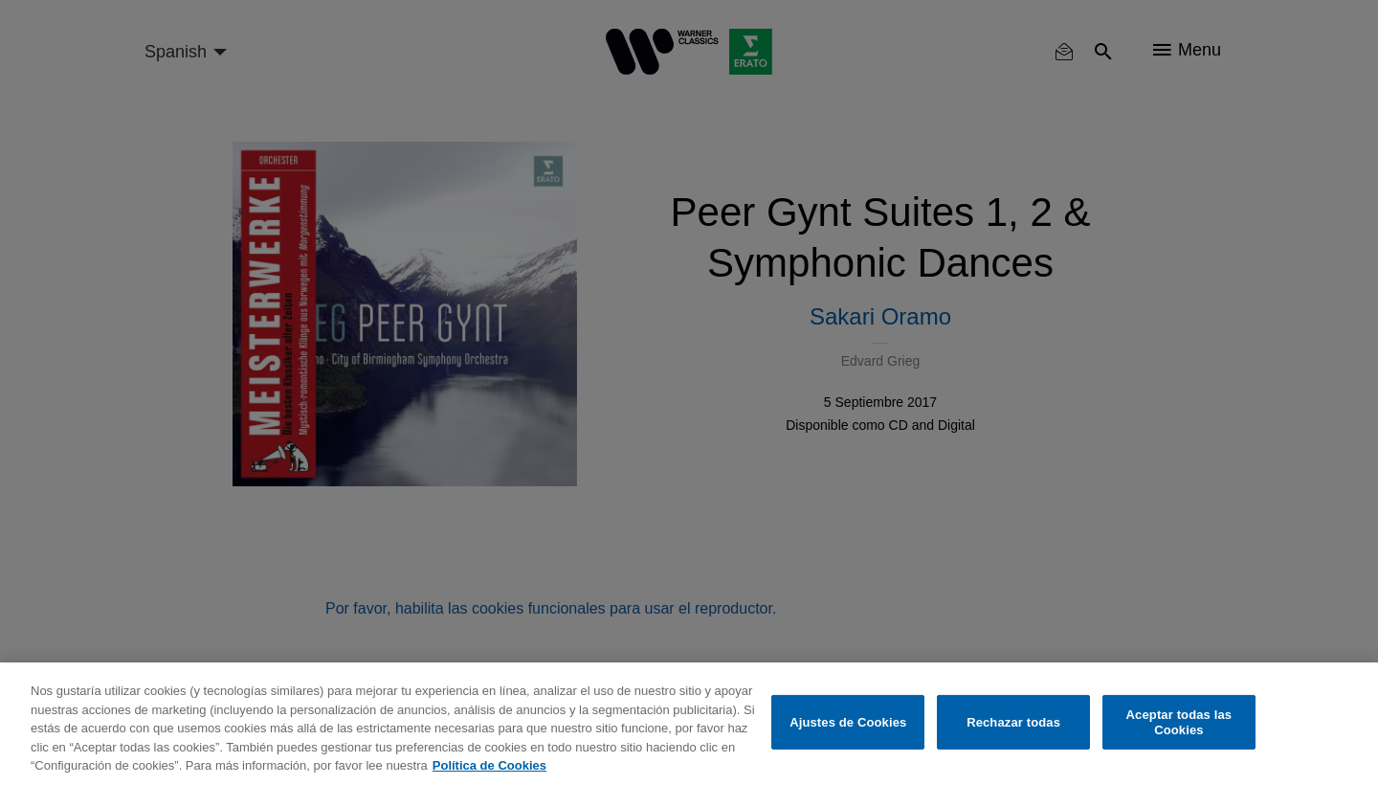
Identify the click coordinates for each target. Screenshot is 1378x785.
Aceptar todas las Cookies (1179, 722)
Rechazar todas (1013, 722)
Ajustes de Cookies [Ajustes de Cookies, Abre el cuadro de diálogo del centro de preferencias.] (847, 722)
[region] (689, 723)
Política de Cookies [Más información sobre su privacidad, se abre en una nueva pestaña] (489, 765)
